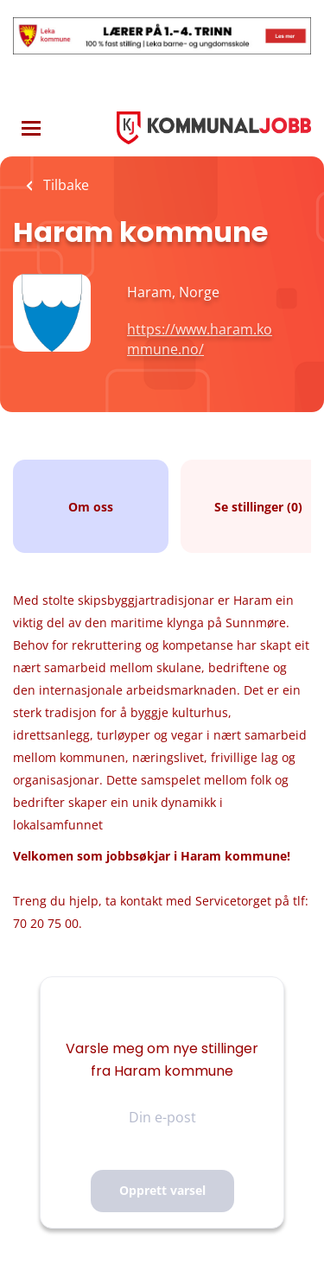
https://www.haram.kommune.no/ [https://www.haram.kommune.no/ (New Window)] (199, 339)
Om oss (90, 507)
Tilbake (64, 184)
